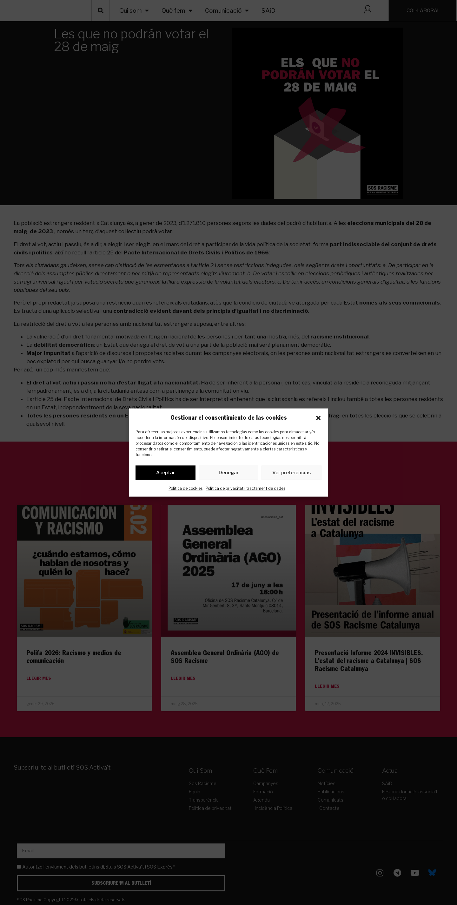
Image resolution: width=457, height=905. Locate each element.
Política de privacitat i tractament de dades (245, 489)
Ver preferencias (291, 474)
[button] (318, 418)
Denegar (229, 474)
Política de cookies (185, 489)
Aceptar (165, 474)
